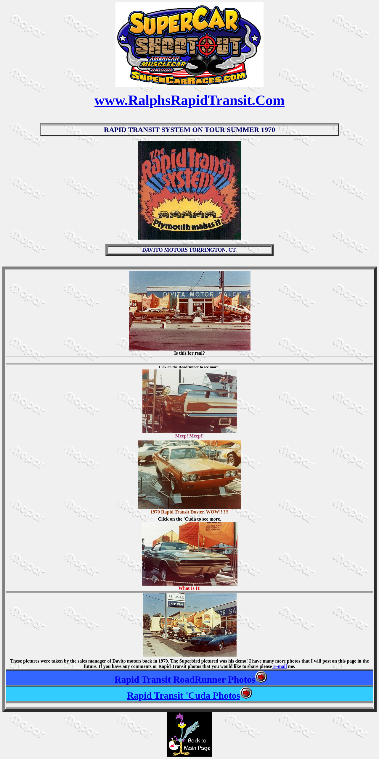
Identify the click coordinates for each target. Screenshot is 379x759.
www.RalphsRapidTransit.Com (189, 100)
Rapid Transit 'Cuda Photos (183, 695)
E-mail (279, 666)
